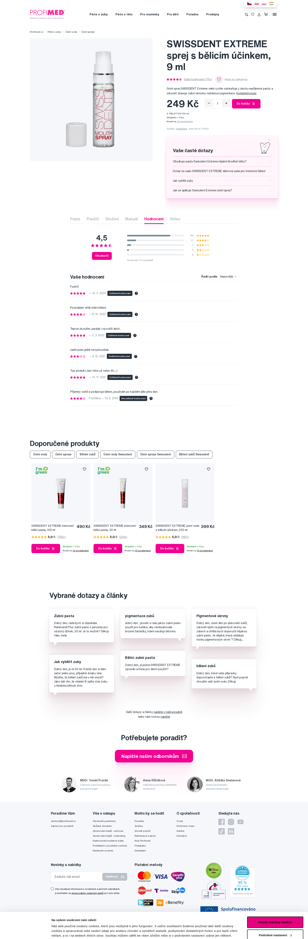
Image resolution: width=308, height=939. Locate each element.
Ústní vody (71, 32)
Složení (112, 219)
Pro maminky (149, 14)
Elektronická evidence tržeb (108, 840)
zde (109, 920)
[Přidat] (226, 103)
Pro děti (173, 14)
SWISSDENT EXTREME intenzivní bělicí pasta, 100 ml (52, 527)
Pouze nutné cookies (275, 923)
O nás (180, 821)
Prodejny (212, 14)
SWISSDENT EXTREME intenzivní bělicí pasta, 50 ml (115, 527)
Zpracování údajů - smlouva (108, 831)
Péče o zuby (98, 14)
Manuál (131, 219)
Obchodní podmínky (104, 821)
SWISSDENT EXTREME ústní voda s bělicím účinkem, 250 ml (177, 527)
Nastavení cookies (103, 850)
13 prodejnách (185, 121)
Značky (139, 826)
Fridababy (140, 845)
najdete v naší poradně (168, 712)
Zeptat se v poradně (62, 826)
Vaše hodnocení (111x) (198, 79)
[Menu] (274, 14)
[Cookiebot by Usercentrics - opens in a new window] (25, 931)
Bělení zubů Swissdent (194, 454)
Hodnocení (154, 219)
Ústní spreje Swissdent (155, 454)
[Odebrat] (209, 103)
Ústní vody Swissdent (118, 454)
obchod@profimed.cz (63, 821)
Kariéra (180, 831)
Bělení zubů (87, 454)
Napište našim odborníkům (154, 756)
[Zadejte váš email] (78, 876)
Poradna (192, 14)
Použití (93, 219)
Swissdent (181, 128)
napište (165, 716)
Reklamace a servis (145, 835)
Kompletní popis (246, 93)
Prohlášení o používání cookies (110, 845)
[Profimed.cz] (47, 14)
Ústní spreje (87, 32)
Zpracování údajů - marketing (109, 835)
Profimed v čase (185, 826)
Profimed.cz (36, 32)
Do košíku (246, 103)
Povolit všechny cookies (275, 897)
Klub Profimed (142, 840)
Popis (75, 219)
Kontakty (182, 835)
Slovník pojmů (142, 831)
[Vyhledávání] (246, 14)
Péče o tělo (124, 14)
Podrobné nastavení (65, 931)
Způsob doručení (102, 826)
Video (175, 219)
